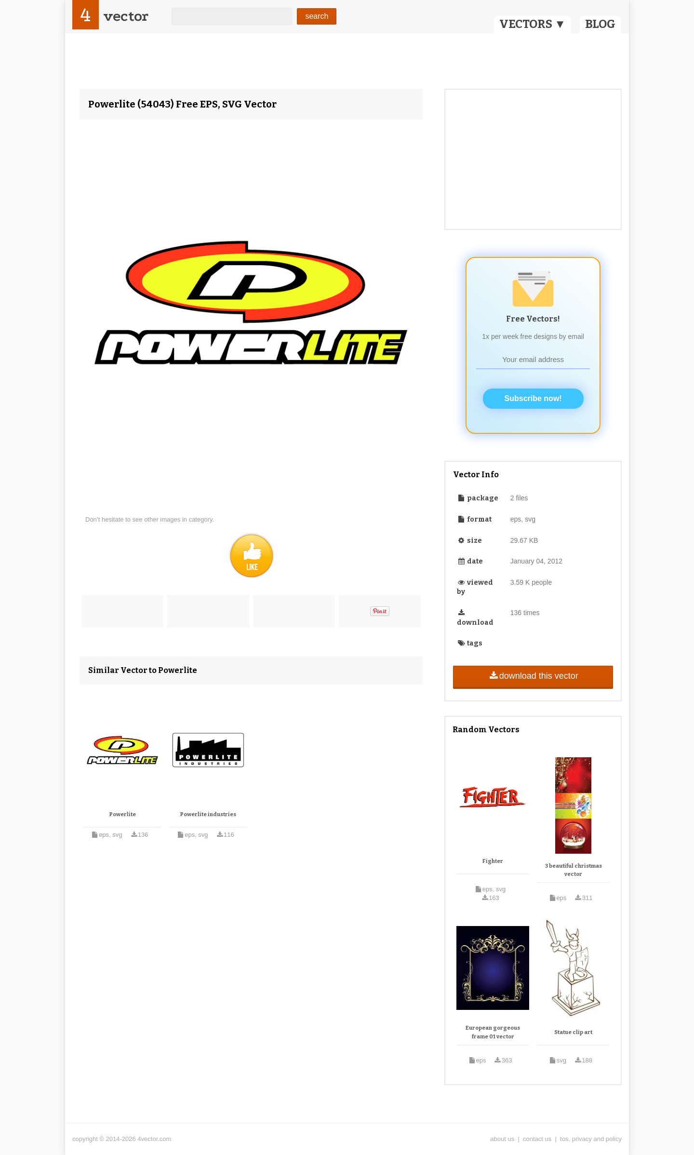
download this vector (533, 676)
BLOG (600, 24)
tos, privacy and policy (591, 1138)
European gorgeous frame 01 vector (493, 1032)
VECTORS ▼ (532, 24)
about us (502, 1138)
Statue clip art (573, 1032)
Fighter (492, 861)
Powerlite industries (208, 814)
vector (125, 16)
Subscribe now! (533, 398)
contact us (537, 1138)
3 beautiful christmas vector (573, 870)
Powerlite (122, 814)
